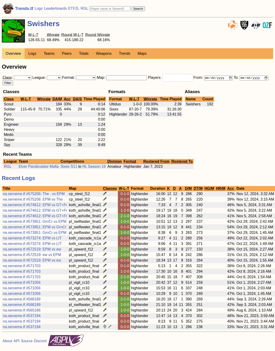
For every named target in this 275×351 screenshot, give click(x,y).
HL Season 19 (94, 167)
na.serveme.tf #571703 (22, 266)
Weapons (103, 53)
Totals (84, 53)
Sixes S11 (69, 167)
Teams (49, 53)
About (7, 341)
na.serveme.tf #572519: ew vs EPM (32, 255)
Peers (67, 53)
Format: (79, 78)
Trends (124, 53)
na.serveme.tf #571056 (22, 283)
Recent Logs (18, 178)
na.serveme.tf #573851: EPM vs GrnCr (34, 227)
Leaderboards (55, 8)
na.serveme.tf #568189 (22, 300)
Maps (142, 53)
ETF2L (73, 8)
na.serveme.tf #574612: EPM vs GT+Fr (35, 205)
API (17, 341)
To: (251, 78)
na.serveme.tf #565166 (22, 311)
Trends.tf (24, 8)
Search (138, 8)
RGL (84, 8)
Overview (13, 53)
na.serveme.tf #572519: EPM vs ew (32, 250)
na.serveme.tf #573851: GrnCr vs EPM (34, 222)
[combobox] (177, 78)
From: (213, 78)
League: (47, 78)
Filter (7, 83)
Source (27, 341)
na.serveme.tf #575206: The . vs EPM (34, 194)
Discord (40, 341)
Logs (39, 8)
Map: (122, 78)
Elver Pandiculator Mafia (39, 167)
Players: (171, 78)
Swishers (43, 23)
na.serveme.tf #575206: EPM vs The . (34, 200)
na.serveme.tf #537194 (22, 316)
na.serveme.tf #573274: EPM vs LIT (32, 239)
